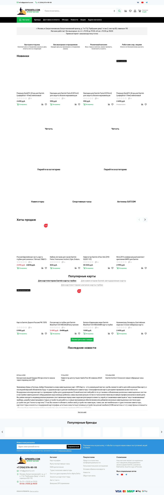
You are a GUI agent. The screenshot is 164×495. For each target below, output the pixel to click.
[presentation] (139, 219)
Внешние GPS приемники (59, 483)
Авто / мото (54, 480)
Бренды (37, 20)
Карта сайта (34, 491)
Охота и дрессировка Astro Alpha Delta (65, 474)
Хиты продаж (26, 219)
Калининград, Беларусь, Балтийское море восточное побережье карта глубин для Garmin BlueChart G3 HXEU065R (130, 324)
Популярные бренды (82, 422)
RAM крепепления (57, 467)
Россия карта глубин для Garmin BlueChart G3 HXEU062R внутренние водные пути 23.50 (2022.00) (64, 324)
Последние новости (82, 347)
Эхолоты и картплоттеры (60, 477)
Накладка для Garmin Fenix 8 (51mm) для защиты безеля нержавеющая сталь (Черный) (97, 94)
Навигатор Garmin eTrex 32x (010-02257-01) (96, 258)
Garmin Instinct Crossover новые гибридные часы (124, 378)
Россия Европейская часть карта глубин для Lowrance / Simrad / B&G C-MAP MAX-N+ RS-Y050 (32, 258)
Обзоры (65, 20)
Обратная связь (89, 476)
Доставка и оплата (51, 20)
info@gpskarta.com (25, 2)
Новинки (23, 56)
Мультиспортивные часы (60, 464)
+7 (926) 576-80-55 (43, 2)
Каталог (24, 20)
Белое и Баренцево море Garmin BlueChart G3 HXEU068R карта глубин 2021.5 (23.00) (98, 324)
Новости (74, 20)
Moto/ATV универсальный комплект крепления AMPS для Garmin (130, 258)
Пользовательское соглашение (95, 466)
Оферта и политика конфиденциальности (92, 462)
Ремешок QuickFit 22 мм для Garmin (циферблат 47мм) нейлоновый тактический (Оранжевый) (30, 94)
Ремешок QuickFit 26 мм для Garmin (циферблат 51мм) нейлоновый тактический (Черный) (130, 94)
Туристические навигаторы (61, 470)
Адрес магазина (95, 20)
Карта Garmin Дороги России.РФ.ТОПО (32, 322)
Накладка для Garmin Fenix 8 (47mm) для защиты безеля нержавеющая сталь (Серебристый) (64, 94)
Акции (83, 20)
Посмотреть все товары (82, 340)
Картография (55, 461)
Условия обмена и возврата (94, 469)
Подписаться (73, 447)
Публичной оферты (64, 451)
